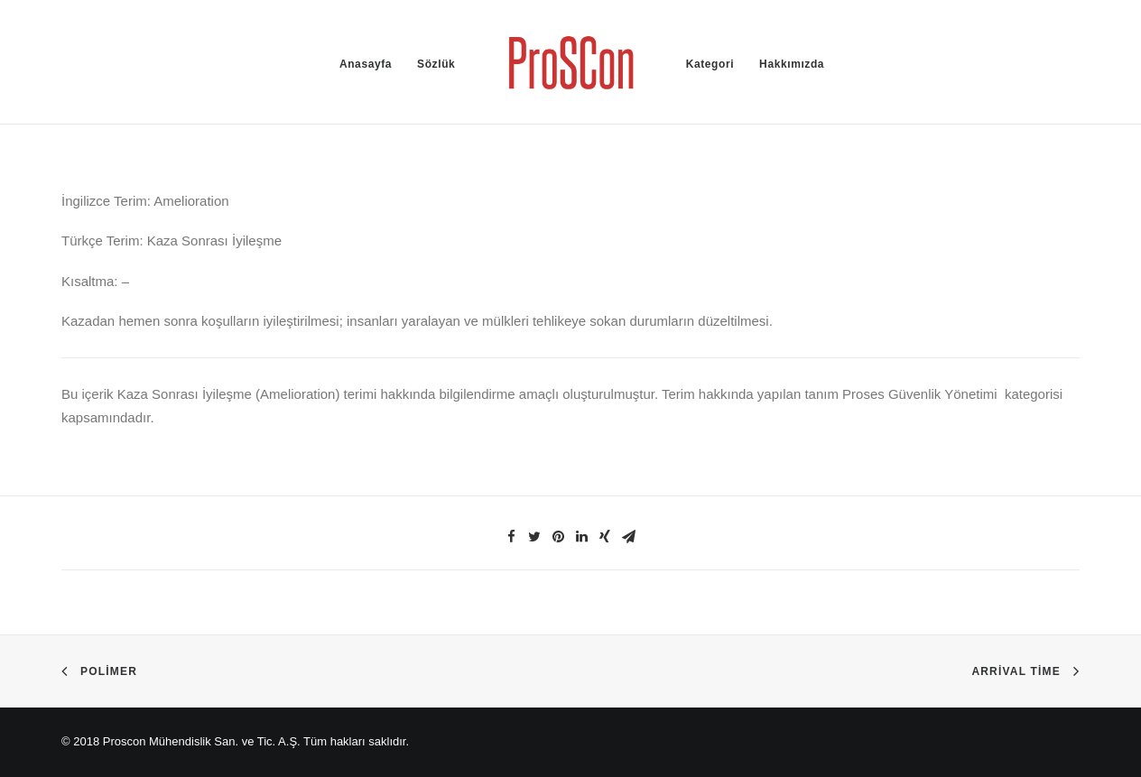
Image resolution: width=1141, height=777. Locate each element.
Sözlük (436, 64)
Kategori (710, 64)
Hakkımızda (791, 64)
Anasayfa (365, 64)
